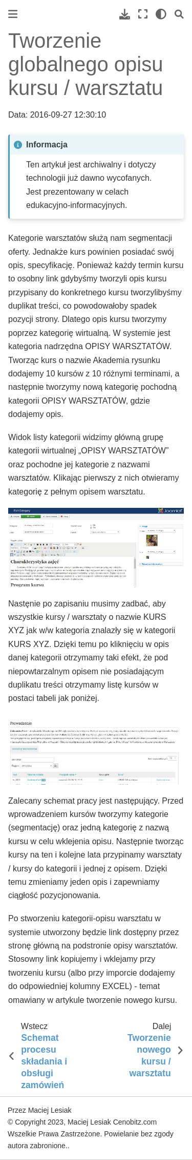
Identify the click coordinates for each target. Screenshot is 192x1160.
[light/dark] (161, 14)
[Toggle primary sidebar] (13, 14)
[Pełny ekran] (143, 14)
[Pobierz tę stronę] (124, 14)
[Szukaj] (179, 14)
